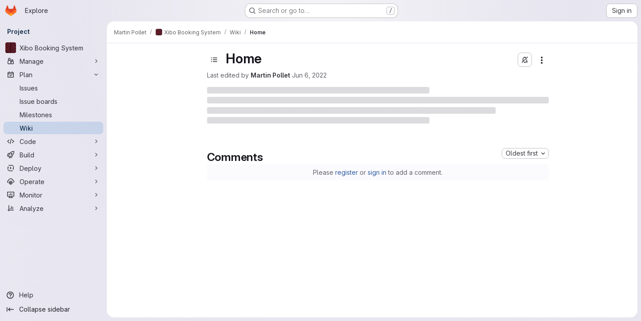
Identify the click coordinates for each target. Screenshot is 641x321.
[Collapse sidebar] (53, 309)
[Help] (53, 295)
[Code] (53, 141)
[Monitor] (53, 195)
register (346, 172)
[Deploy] (53, 168)
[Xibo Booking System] (53, 47)
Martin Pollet (270, 75)
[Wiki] (53, 128)
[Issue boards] (53, 101)
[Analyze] (53, 208)
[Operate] (53, 181)
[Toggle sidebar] (214, 60)
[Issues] (53, 88)
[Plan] (53, 74)
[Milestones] (53, 114)
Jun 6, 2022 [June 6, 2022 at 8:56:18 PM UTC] (309, 75)
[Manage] (53, 61)
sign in (377, 172)
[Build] (53, 154)
